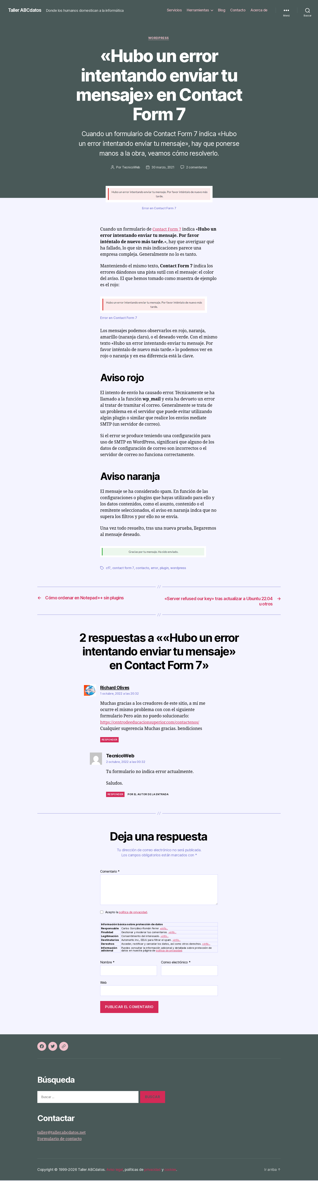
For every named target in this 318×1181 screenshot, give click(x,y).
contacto (142, 568)
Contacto (237, 10)
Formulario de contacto (61, 1139)
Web (103, 983)
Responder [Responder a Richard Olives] (109, 740)
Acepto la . (126, 913)
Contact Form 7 (168, 229)
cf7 (108, 568)
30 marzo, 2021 (163, 168)
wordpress (178, 568)
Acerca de (259, 10)
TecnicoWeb (130, 168)
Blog (221, 10)
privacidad (153, 1170)
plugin (163, 568)
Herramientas (198, 10)
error (154, 568)
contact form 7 (123, 568)
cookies (172, 1170)
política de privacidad (133, 913)
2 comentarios (197, 168)
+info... (164, 928)
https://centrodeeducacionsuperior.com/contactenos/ (153, 723)
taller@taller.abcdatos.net (63, 1133)
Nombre (107, 963)
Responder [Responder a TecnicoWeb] (115, 795)
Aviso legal (115, 1170)
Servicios (174, 10)
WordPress (159, 38)
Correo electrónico (176, 963)
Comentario (110, 872)
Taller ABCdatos (26, 10)
